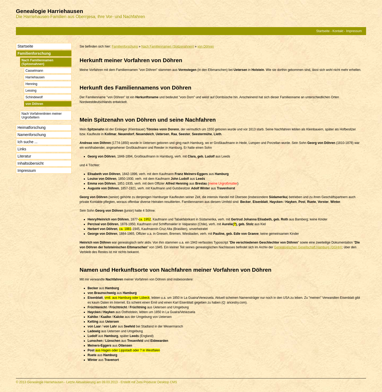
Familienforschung (34, 53)
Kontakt (337, 31)
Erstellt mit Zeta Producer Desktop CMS (148, 382)
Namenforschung (32, 135)
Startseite (323, 31)
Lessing (30, 90)
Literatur (24, 156)
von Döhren (34, 104)
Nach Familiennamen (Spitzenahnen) (37, 62)
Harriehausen (35, 77)
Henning (31, 84)
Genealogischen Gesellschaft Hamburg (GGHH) (308, 247)
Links (22, 149)
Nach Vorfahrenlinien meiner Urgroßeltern (41, 115)
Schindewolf (34, 97)
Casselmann (34, 71)
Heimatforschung (32, 127)
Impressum (354, 31)
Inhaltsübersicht (31, 163)
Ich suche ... (27, 142)
